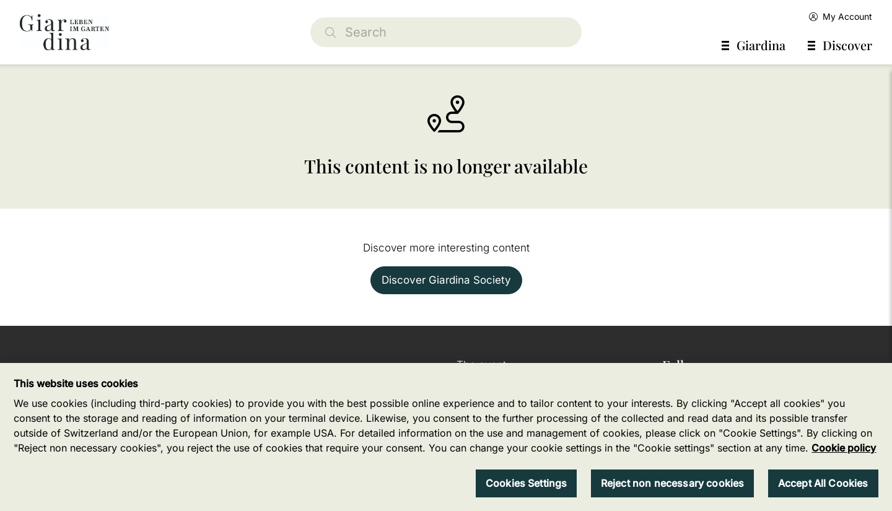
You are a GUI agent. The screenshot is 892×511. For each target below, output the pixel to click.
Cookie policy (843, 448)
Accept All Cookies (823, 483)
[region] (446, 437)
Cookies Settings (526, 483)
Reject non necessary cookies (672, 483)
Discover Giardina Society (446, 280)
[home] (64, 32)
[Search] (445, 32)
